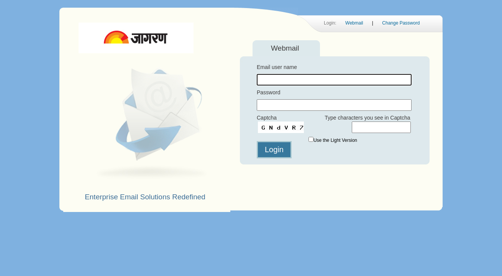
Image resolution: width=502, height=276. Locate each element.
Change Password (401, 23)
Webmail (354, 23)
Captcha (267, 118)
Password (268, 92)
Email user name (277, 67)
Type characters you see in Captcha (367, 118)
